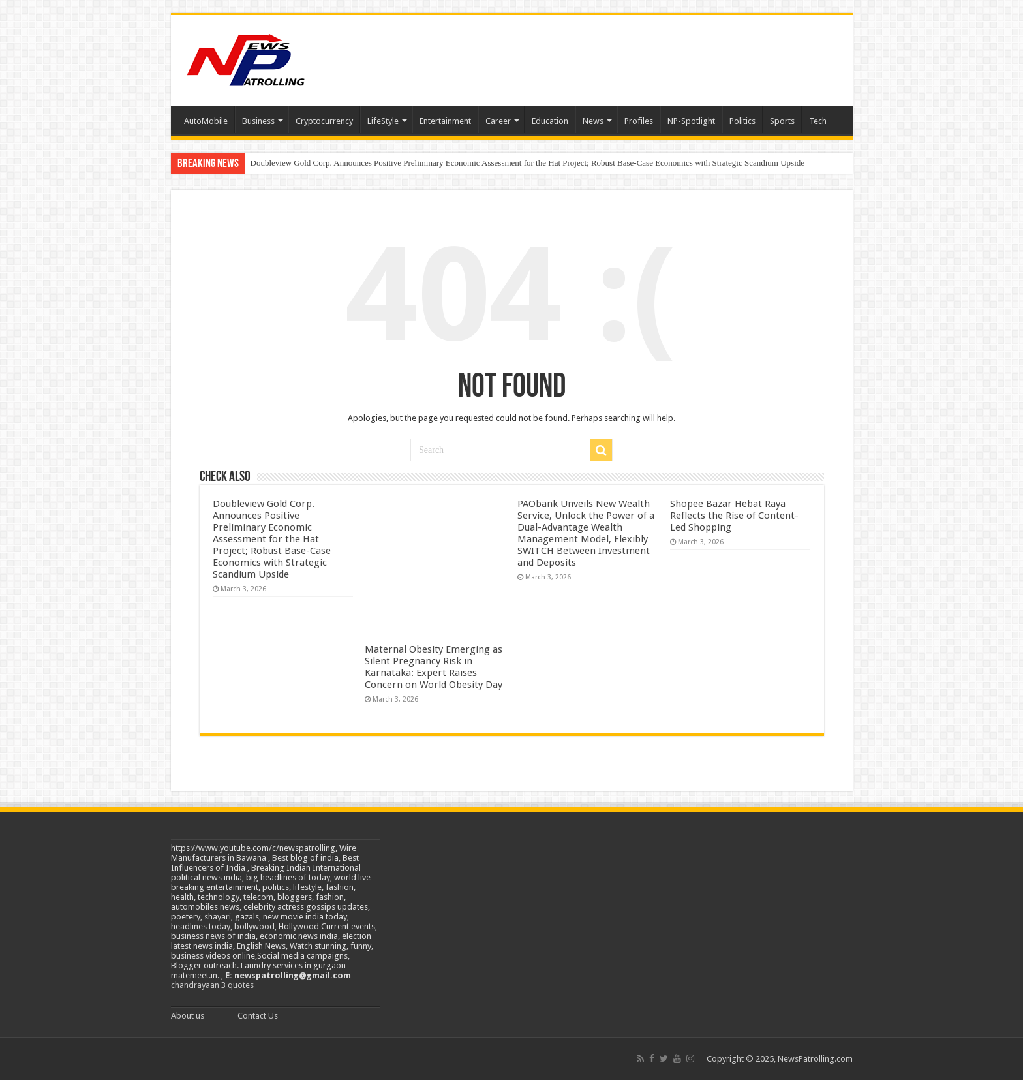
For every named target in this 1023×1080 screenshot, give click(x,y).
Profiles (638, 121)
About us (187, 1016)
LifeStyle (383, 121)
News (593, 121)
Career (498, 121)
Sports (782, 121)
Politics (742, 121)
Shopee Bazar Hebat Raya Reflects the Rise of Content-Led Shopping (734, 515)
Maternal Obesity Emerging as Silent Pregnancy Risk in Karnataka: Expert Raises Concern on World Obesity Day (433, 666)
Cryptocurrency (324, 121)
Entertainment (445, 121)
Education (550, 121)
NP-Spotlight (691, 121)
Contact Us (257, 1016)
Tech (818, 121)
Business (258, 121)
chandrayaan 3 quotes (212, 985)
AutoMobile (206, 121)
